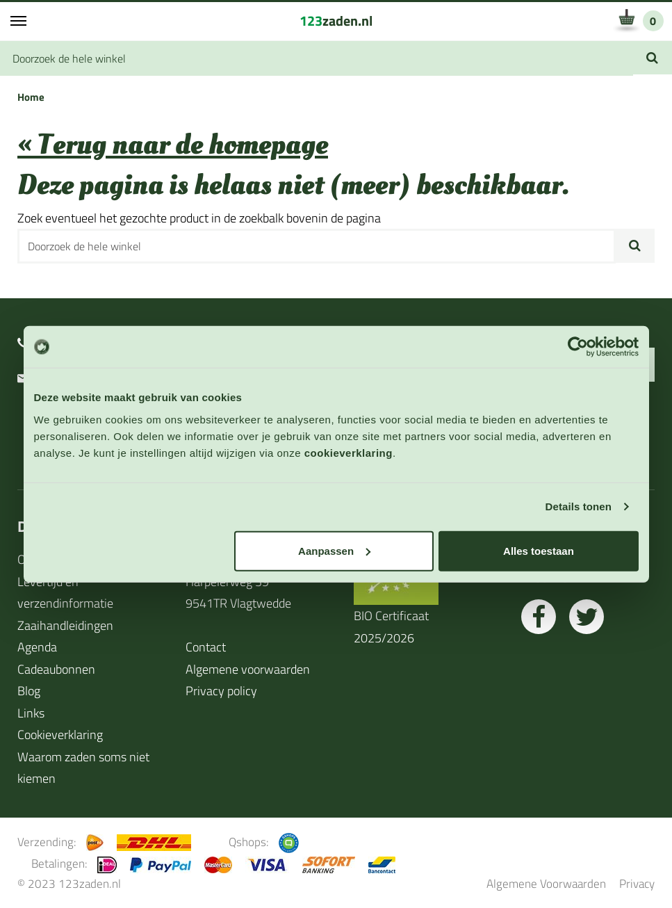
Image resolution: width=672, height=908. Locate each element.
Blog (28, 690)
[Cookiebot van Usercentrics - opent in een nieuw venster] (578, 347)
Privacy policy (221, 690)
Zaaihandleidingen (65, 625)
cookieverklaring (348, 452)
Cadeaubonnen (56, 669)
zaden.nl (336, 20)
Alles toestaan (538, 550)
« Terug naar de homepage (172, 145)
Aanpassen (334, 550)
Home (30, 97)
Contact (206, 647)
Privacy (637, 883)
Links (30, 713)
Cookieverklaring (60, 734)
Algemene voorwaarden (248, 669)
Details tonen (579, 506)
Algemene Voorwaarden (546, 883)
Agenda (37, 647)
